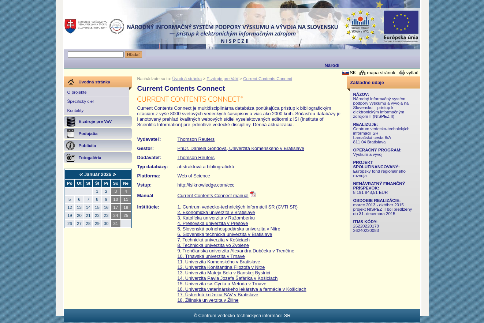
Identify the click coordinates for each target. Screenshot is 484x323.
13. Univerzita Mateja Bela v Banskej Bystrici (224, 272)
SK (353, 72)
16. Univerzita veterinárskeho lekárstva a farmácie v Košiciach (242, 289)
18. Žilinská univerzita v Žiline (208, 300)
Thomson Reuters (196, 139)
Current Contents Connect (267, 78)
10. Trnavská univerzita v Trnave (211, 256)
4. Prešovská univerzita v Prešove (213, 223)
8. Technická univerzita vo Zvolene (213, 245)
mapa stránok (381, 72)
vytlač (412, 72)
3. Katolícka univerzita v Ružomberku (216, 218)
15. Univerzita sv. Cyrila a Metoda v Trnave (222, 283)
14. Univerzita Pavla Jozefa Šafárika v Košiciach (228, 278)
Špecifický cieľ (80, 101)
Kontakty (75, 110)
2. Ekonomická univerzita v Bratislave (216, 212)
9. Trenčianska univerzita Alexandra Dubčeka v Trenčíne (236, 250)
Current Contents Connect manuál (213, 195)
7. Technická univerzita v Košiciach (214, 240)
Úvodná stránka (187, 78)
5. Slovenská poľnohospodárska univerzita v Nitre (229, 229)
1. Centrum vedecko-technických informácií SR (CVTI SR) (238, 207)
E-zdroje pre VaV (222, 78)
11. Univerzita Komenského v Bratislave (219, 261)
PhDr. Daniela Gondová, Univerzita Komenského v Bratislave (241, 148)
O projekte (77, 92)
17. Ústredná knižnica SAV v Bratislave (218, 294)
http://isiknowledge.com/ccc (206, 185)
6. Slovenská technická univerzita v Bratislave (225, 234)
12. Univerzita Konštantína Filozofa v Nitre (221, 267)
